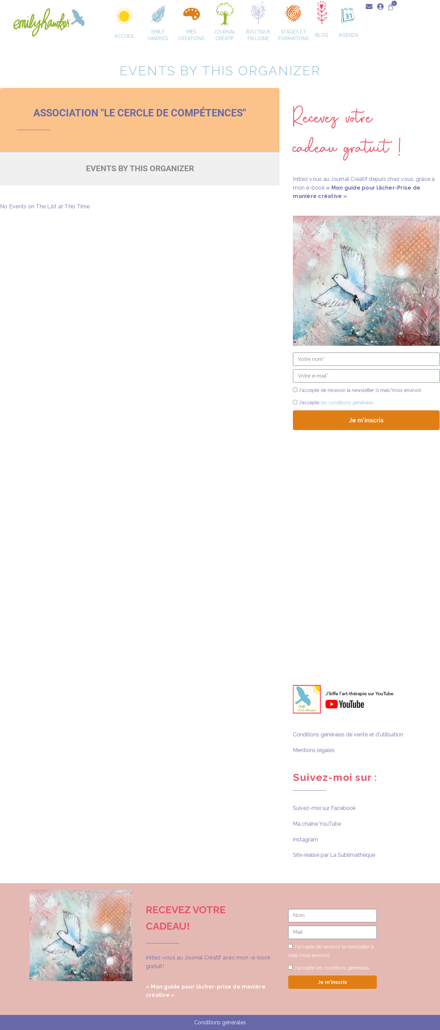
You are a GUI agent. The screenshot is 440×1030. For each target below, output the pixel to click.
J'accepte (336, 402)
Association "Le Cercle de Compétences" (139, 113)
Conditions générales (220, 1022)
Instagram (305, 839)
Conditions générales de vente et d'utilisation (348, 734)
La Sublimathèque (352, 855)
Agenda (348, 35)
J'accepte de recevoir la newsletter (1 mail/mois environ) (360, 390)
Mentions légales (314, 750)
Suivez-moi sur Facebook (324, 808)
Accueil (124, 36)
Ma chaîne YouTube (317, 824)
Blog (323, 35)
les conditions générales (347, 402)
